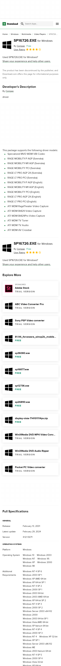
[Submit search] (22, 23)
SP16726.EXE (33, 40)
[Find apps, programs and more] (36, 23)
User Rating (27, 49)
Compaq (10, 91)
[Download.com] (10, 24)
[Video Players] (40, 34)
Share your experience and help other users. (26, 61)
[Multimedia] (26, 34)
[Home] (5, 34)
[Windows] (15, 34)
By (19, 46)
